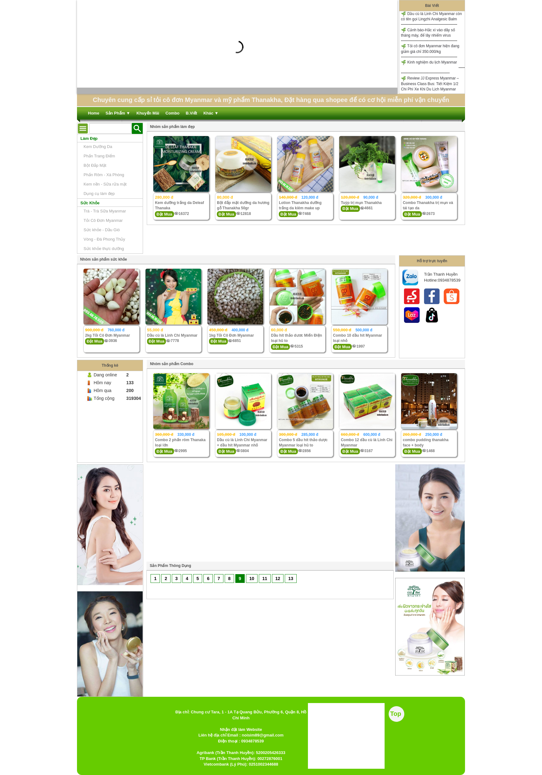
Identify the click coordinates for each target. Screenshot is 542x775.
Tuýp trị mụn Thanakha (361, 203)
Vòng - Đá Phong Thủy (104, 239)
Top (395, 713)
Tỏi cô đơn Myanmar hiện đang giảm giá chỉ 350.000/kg (430, 49)
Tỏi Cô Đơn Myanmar (103, 220)
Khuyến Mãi (147, 113)
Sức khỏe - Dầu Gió (102, 229)
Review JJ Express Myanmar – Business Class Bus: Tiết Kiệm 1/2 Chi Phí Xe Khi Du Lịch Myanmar (430, 83)
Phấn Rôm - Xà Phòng (104, 174)
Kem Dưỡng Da (98, 146)
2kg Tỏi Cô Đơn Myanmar (107, 335)
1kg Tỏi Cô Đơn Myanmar (231, 335)
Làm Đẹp (89, 138)
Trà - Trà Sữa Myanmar (105, 211)
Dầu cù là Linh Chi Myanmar (172, 335)
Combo (173, 113)
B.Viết (191, 113)
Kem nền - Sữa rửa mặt (105, 184)
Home (93, 113)
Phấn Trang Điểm (99, 156)
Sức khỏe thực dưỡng (104, 248)
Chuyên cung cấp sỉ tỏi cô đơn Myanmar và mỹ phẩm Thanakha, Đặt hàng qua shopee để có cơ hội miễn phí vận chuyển (271, 99)
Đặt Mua (164, 214)
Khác (210, 113)
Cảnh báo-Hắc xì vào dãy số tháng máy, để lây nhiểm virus (428, 33)
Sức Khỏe (90, 203)
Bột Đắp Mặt (95, 165)
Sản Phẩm (117, 113)
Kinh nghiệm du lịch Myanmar (429, 62)
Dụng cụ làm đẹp (99, 193)
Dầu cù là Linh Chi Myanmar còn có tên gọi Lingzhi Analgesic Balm (431, 16)
